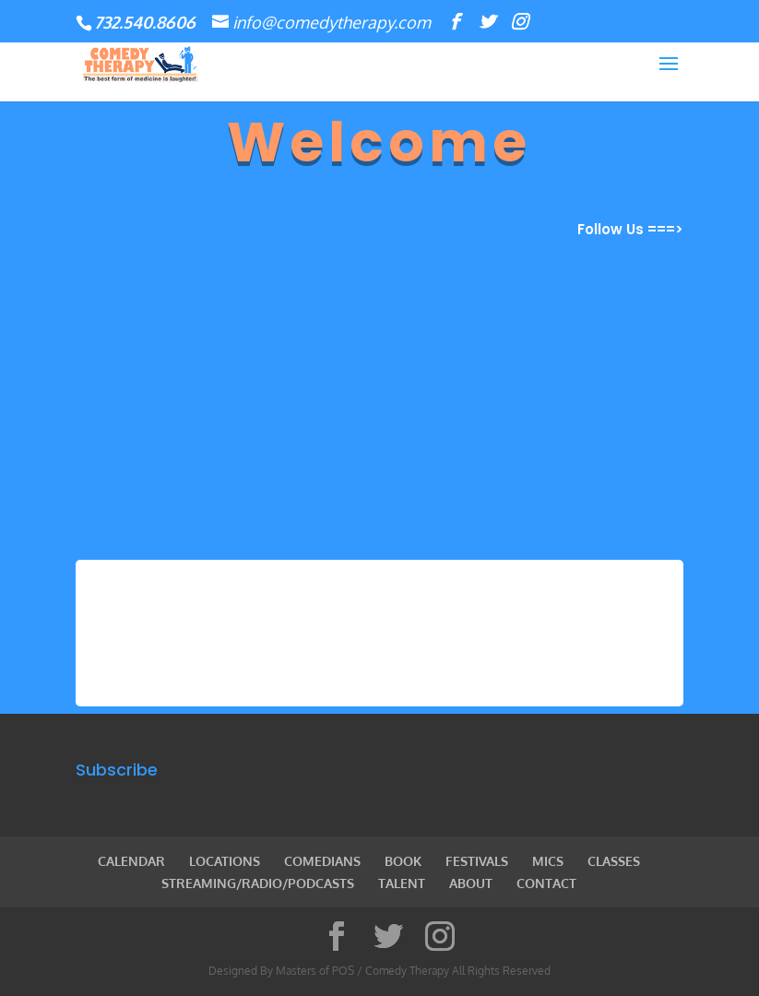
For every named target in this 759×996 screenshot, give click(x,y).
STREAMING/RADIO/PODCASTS (257, 883)
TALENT (401, 883)
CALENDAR (131, 861)
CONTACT (546, 883)
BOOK (403, 861)
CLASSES (613, 861)
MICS (547, 861)
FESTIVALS (476, 861)
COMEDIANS (322, 861)
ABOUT (470, 883)
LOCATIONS (224, 861)
